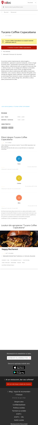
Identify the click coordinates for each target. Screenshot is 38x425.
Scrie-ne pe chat (19, 398)
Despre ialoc (19, 402)
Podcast (19, 395)
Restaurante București (19, 424)
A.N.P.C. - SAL (19, 417)
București (6, 12)
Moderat (4, 127)
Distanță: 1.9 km (5, 260)
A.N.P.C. (19, 414)
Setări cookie (19, 420)
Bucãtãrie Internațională (8, 265)
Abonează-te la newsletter (18, 358)
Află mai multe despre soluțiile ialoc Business (19, 384)
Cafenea (11, 127)
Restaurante (13, 12)
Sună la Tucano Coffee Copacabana (19, 47)
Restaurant (13, 262)
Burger (19, 262)
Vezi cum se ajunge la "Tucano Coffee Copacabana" (15, 106)
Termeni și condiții (19, 411)
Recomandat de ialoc (16, 260)
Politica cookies (19, 408)
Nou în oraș (26, 260)
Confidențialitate (19, 405)
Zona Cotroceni (6, 262)
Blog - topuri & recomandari (19, 391)
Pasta (23, 262)
